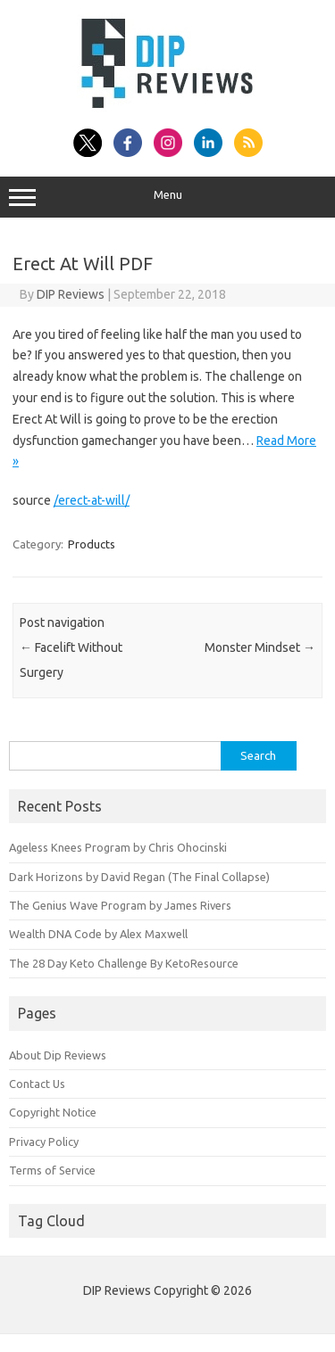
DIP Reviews (71, 294)
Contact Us (37, 1083)
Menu (167, 197)
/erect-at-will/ (92, 500)
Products (91, 544)
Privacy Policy (44, 1141)
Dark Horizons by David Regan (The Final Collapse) (139, 876)
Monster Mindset (260, 647)
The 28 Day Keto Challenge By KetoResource (124, 963)
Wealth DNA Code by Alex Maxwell (98, 933)
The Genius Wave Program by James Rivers (120, 905)
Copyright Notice (52, 1112)
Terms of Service (52, 1170)
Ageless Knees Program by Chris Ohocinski (118, 847)
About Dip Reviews (57, 1055)
